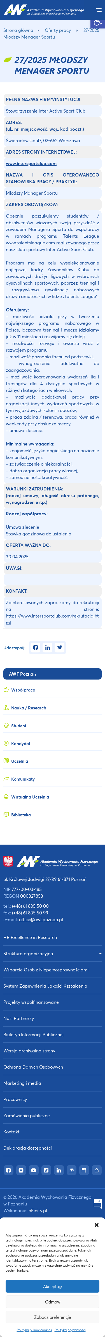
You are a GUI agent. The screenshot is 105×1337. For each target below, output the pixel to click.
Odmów (52, 1302)
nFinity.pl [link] (38, 1210)
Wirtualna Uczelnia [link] (30, 797)
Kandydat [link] (20, 743)
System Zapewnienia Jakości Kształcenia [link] (45, 986)
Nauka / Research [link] (28, 708)
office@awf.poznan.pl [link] (41, 919)
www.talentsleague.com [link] (30, 243)
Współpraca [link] (23, 690)
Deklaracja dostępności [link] (27, 1148)
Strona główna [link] (18, 30)
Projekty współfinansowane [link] (31, 1002)
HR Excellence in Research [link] (30, 937)
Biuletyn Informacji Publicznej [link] (33, 1034)
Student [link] (18, 725)
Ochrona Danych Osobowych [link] (33, 1067)
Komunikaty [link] (23, 779)
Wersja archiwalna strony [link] (29, 1051)
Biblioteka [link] (21, 815)
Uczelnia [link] (19, 761)
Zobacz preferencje (52, 1317)
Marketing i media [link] (22, 1083)
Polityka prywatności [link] (70, 1330)
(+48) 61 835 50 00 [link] (30, 906)
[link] (97, 21)
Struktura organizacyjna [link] (28, 953)
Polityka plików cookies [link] (34, 1330)
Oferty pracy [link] (58, 30)
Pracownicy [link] (15, 1099)
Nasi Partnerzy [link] (18, 1018)
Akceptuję (52, 1286)
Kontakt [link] (11, 1132)
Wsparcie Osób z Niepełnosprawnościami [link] (45, 970)
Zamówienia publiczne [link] (26, 1115)
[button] (96, 1224)
